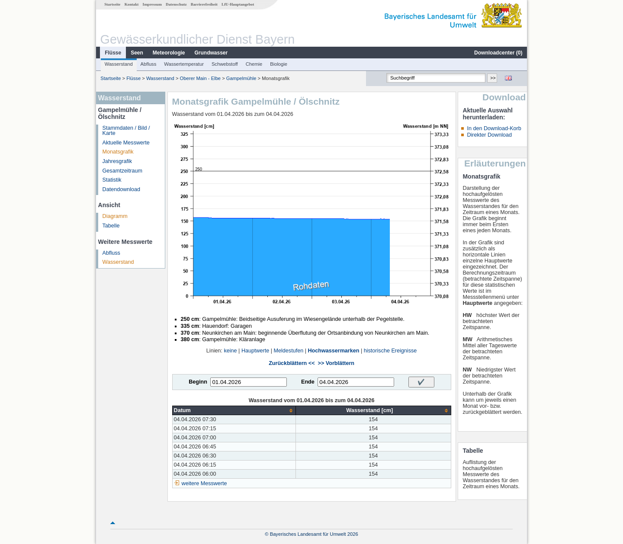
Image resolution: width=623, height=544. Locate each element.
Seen (137, 53)
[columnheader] (233, 410)
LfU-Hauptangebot (238, 4)
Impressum (152, 4)
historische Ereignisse (390, 351)
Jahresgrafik (117, 161)
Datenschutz (176, 4)
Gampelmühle (241, 78)
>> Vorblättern (336, 363)
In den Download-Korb (494, 128)
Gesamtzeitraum (122, 171)
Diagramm (115, 216)
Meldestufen (289, 351)
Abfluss (149, 64)
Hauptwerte (255, 351)
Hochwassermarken (333, 351)
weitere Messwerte (204, 483)
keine (230, 351)
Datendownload (122, 189)
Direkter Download (489, 135)
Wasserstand (119, 64)
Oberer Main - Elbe (200, 78)
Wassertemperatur (184, 64)
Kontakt (132, 4)
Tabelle (111, 226)
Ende (308, 382)
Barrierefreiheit (204, 4)
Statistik (112, 180)
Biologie (278, 64)
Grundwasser (211, 53)
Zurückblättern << (292, 363)
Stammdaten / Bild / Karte (126, 131)
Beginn (198, 382)
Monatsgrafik (118, 152)
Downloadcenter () (498, 53)
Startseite (112, 4)
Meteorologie (169, 53)
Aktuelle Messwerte (126, 143)
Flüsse (113, 53)
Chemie (254, 64)
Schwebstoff (225, 64)
